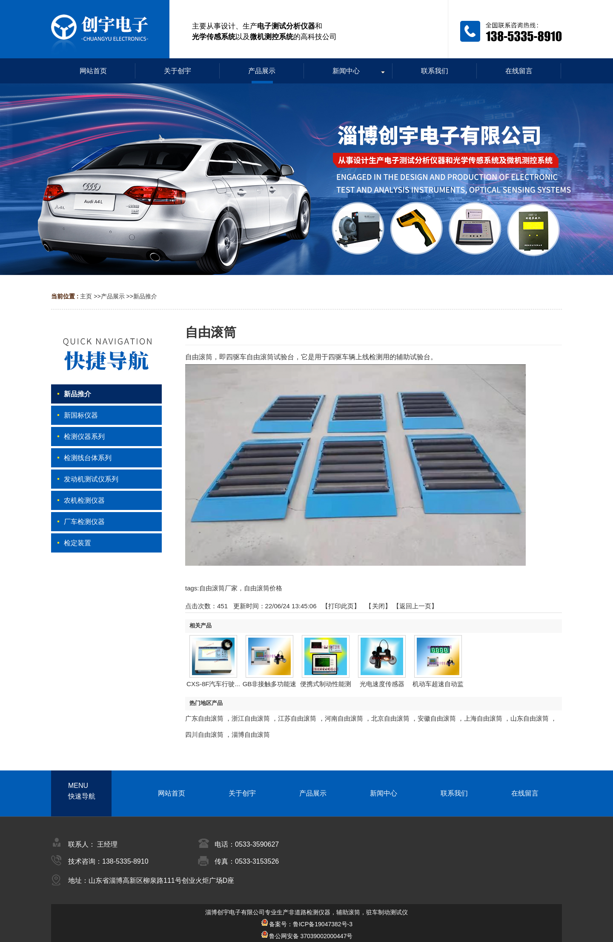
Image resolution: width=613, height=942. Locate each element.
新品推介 (145, 296)
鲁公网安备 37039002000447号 (307, 936)
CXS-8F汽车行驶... (213, 683)
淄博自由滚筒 (251, 734)
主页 (86, 296)
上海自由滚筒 (483, 718)
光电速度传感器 (382, 683)
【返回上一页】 (415, 606)
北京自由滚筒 (390, 718)
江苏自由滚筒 (297, 718)
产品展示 (113, 296)
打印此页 (341, 606)
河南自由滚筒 (344, 718)
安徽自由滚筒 (437, 718)
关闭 (378, 606)
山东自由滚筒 (529, 718)
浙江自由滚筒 (251, 718)
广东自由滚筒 (204, 718)
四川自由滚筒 (204, 734)
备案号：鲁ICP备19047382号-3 (306, 924)
